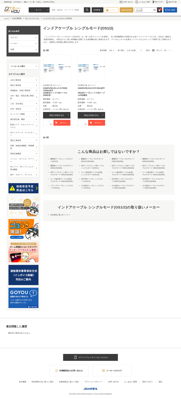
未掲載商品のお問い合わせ (71, 370)
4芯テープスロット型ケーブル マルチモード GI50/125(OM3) (153, 167)
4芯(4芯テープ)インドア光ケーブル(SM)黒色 (91, 94)
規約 (160, 382)
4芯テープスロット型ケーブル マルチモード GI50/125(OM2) (123, 167)
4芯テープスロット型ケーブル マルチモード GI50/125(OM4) (61, 173)
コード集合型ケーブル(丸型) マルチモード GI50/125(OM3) (153, 173)
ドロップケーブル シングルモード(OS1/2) (61, 187)
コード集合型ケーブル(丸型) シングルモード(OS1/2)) (91, 173)
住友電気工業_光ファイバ (60, 215)
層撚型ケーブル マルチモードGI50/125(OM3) (153, 160)
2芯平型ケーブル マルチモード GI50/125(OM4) (153, 180)
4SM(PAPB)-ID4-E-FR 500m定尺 (91, 88)
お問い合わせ (126, 2)
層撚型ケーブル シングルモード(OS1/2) (61, 160)
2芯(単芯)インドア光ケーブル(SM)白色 (55, 94)
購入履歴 (171, 10)
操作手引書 (171, 2)
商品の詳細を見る (56, 115)
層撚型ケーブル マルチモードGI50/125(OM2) (123, 160)
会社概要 (22, 382)
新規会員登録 (127, 10)
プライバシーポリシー (93, 382)
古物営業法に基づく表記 (69, 382)
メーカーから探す (18, 66)
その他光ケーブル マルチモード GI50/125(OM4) (153, 187)
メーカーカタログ (114, 370)
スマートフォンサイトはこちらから (93, 357)
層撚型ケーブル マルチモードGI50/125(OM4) (61, 167)
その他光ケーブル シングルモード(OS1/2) (92, 187)
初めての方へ (158, 2)
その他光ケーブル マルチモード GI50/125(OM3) (123, 187)
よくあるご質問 (142, 2)
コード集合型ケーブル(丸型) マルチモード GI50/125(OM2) (123, 173)
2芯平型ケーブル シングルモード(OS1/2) (92, 180)
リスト (170, 50)
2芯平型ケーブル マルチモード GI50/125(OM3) (122, 180)
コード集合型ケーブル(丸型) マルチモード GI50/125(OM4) (61, 180)
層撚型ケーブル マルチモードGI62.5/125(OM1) (92, 160)
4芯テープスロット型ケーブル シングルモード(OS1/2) (92, 167)
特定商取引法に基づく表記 (42, 382)
